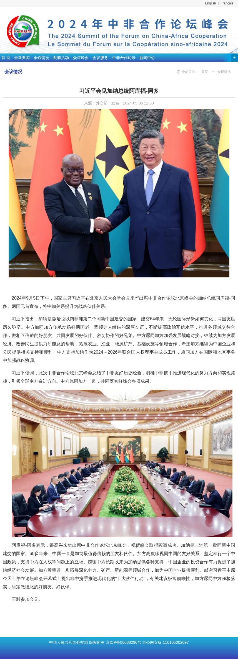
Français (227, 3)
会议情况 (41, 57)
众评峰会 (81, 57)
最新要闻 (22, 57)
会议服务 (100, 57)
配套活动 (61, 57)
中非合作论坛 (124, 57)
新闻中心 (147, 57)
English (210, 3)
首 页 (5, 57)
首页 (204, 72)
